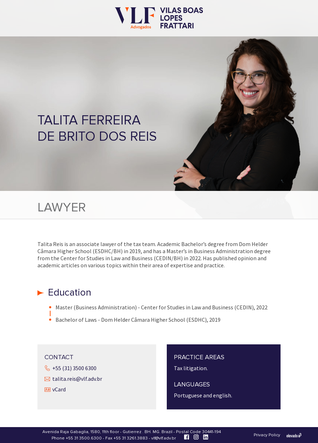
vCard (59, 389)
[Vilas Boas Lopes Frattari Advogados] (159, 19)
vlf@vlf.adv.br (163, 438)
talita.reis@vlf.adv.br (77, 378)
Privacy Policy (267, 435)
